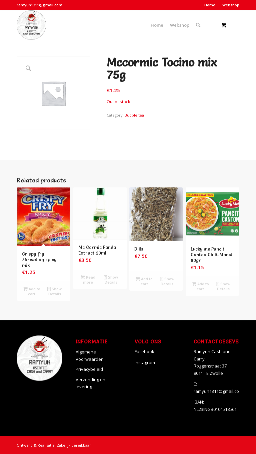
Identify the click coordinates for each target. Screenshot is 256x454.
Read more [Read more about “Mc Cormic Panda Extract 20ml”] (88, 279)
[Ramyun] (31, 25)
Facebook (144, 351)
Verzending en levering (90, 383)
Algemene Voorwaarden (90, 355)
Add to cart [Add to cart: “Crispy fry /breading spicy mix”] (31, 291)
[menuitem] (210, 5)
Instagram (145, 362)
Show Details (54, 291)
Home (209, 4)
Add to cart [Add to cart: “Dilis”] (144, 281)
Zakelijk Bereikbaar (74, 445)
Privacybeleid (89, 369)
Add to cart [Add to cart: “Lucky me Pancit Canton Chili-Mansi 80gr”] (200, 286)
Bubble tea (134, 115)
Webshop (230, 4)
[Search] (198, 25)
